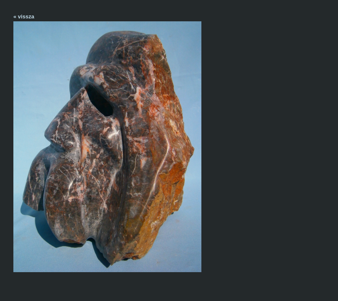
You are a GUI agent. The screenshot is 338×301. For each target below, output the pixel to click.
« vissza (23, 16)
